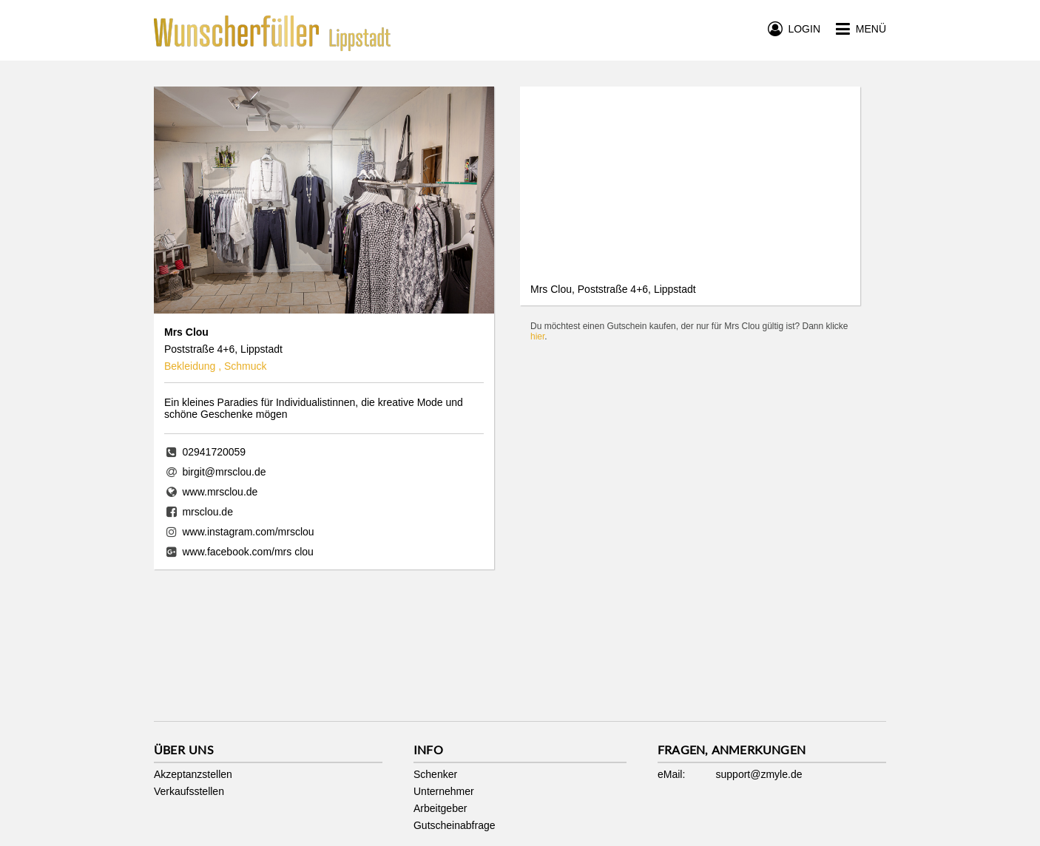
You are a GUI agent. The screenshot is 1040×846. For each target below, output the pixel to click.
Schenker (435, 774)
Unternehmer (443, 791)
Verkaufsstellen (189, 791)
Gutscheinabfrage (454, 825)
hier (537, 336)
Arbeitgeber (440, 808)
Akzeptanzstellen (193, 774)
